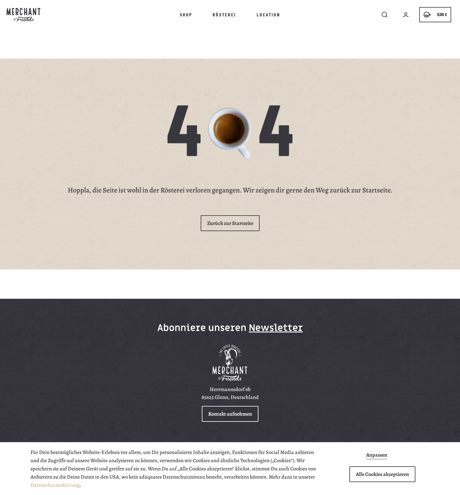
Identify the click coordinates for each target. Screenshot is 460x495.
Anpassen (376, 455)
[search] (384, 14)
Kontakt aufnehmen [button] (230, 413)
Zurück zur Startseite (230, 223)
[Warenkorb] (435, 15)
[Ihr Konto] (405, 14)
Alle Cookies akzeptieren (382, 474)
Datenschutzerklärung (55, 485)
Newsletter (276, 328)
